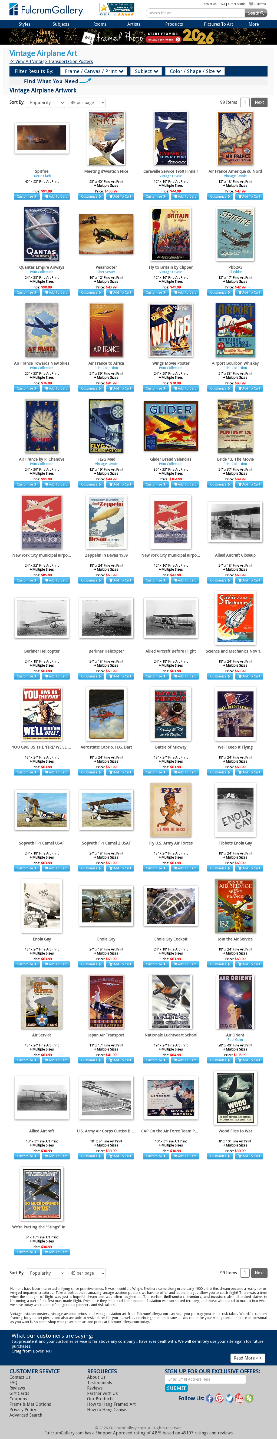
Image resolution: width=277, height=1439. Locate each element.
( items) (260, 4)
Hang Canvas (107, 1409)
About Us (96, 1377)
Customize (27, 196)
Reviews (17, 1388)
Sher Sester (106, 272)
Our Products (100, 1398)
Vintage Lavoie (170, 176)
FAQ (222, 4)
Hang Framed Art (111, 1404)
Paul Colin (235, 1040)
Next (259, 102)
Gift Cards (19, 1393)
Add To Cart (56, 196)
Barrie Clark (42, 176)
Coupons (18, 1398)
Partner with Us (102, 1393)
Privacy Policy (22, 1409)
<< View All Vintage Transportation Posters (51, 61)
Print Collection (41, 272)
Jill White (235, 272)
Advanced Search (25, 1415)
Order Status (237, 4)
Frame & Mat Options (30, 1404)
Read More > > (248, 1358)
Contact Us (209, 4)
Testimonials (99, 1382)
